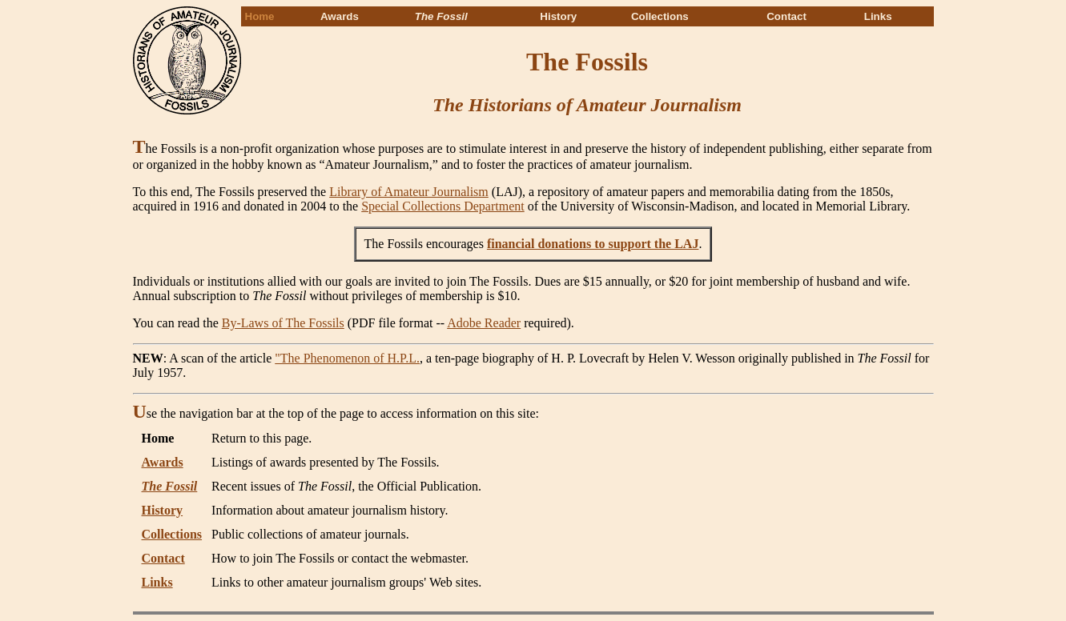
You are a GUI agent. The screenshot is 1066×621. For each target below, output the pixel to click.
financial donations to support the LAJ (593, 243)
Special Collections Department (443, 206)
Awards (339, 16)
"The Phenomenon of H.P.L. (347, 358)
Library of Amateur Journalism (409, 191)
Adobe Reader (484, 323)
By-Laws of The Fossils (283, 323)
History (558, 16)
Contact (786, 16)
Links (878, 16)
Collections (660, 16)
